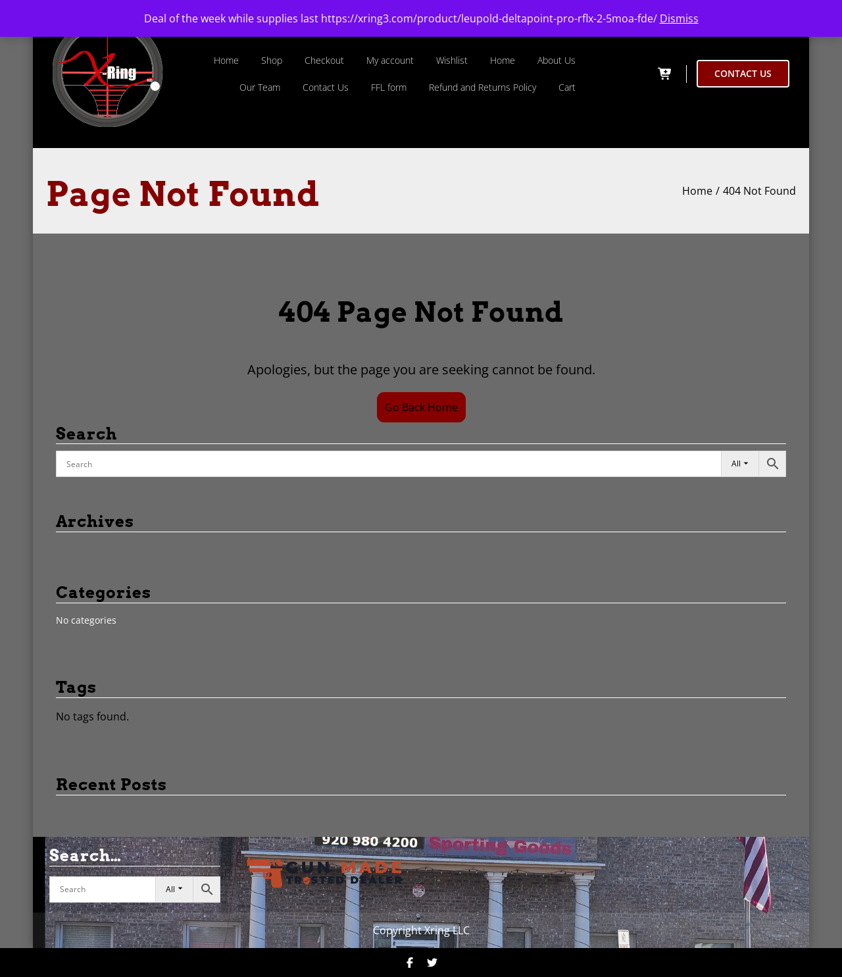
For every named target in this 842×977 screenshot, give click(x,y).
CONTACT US (743, 73)
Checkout (324, 60)
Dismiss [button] (679, 18)
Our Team (259, 87)
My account (390, 60)
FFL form (389, 87)
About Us (556, 60)
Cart (567, 87)
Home (226, 60)
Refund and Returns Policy (482, 87)
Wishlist (452, 60)
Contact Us (326, 87)
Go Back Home (421, 407)
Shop (271, 60)
